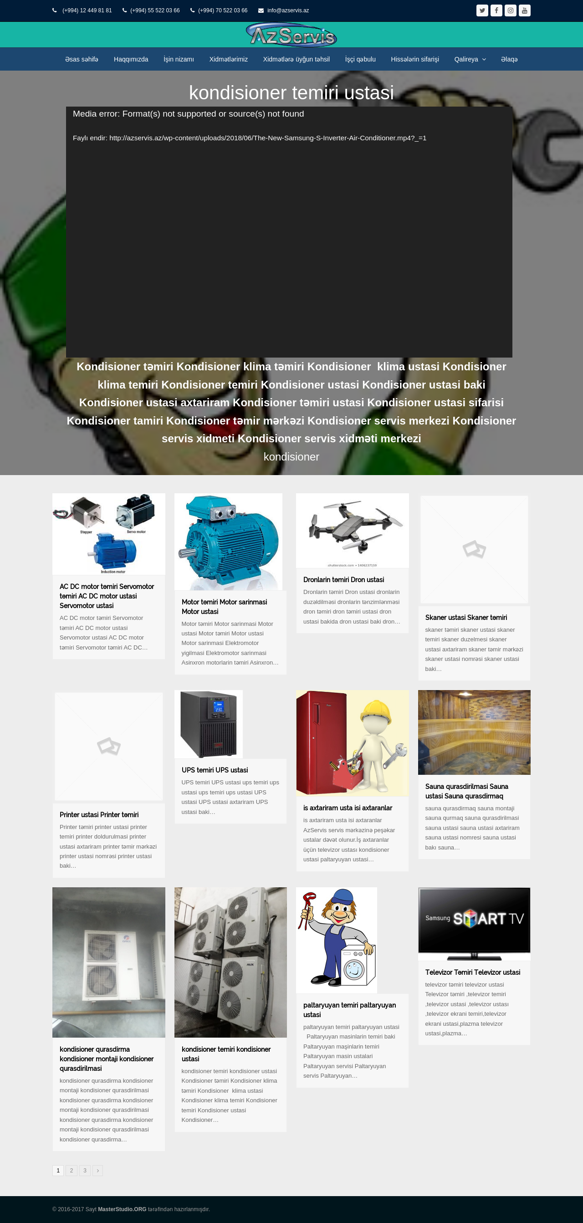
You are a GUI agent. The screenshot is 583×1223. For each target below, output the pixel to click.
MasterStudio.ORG (122, 1209)
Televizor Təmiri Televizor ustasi (472, 972)
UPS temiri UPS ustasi (215, 770)
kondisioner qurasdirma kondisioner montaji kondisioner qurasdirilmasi (106, 1059)
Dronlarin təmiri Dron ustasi (343, 579)
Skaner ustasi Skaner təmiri (466, 617)
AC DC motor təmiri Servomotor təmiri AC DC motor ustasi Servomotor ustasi (107, 596)
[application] (289, 232)
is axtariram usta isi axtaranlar (347, 808)
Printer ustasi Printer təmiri (99, 815)
